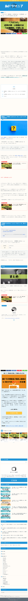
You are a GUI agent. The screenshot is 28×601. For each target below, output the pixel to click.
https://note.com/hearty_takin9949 (12, 318)
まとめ (5, 96)
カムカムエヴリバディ (6, 566)
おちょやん (5, 568)
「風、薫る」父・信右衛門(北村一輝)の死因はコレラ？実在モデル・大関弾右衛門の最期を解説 (14, 532)
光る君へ (4, 580)
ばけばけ (3, 553)
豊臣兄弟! (4, 578)
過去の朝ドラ (4, 556)
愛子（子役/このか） (19, 155)
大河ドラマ (4, 576)
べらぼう (4, 579)
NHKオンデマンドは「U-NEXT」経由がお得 (14, 425)
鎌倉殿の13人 (5, 583)
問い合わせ (18, 598)
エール (4, 569)
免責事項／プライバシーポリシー (12, 598)
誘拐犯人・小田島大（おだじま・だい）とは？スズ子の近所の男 (15, 92)
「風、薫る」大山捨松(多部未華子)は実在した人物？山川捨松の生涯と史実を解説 (14, 529)
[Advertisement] (14, 43)
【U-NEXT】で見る (14, 412)
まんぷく (4, 573)
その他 (3, 586)
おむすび (4, 559)
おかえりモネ (5, 567)
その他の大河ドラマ (6, 584)
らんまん (4, 562)
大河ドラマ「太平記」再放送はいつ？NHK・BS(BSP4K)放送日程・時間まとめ (14, 525)
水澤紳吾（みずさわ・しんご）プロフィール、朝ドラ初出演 (14, 94)
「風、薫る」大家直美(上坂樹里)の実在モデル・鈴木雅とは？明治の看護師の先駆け (14, 538)
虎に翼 (4, 560)
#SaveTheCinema (12, 230)
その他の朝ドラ (5, 574)
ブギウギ (2, 12)
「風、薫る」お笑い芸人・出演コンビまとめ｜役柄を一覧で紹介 (12, 535)
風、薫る (3, 551)
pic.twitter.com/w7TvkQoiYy (8, 231)
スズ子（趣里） (4, 137)
